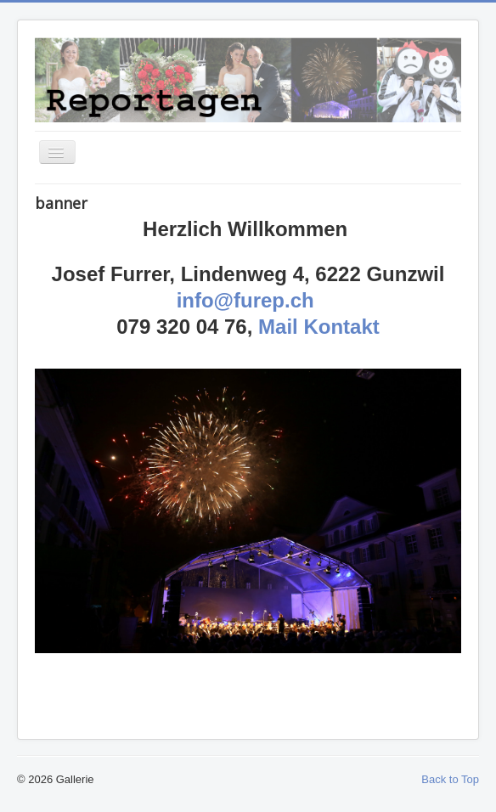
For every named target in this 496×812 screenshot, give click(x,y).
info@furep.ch (245, 300)
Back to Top (450, 779)
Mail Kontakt (319, 326)
